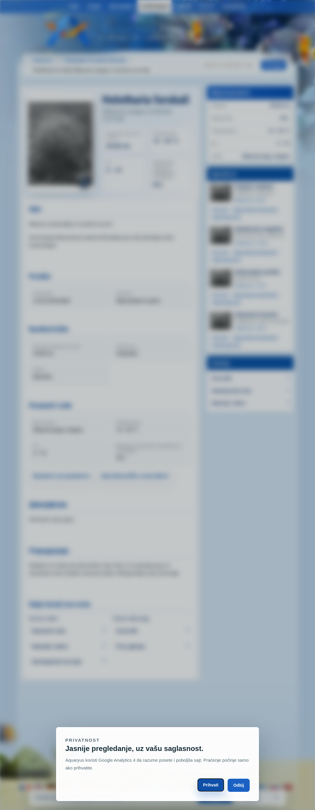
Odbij (238, 785)
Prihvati (210, 785)
